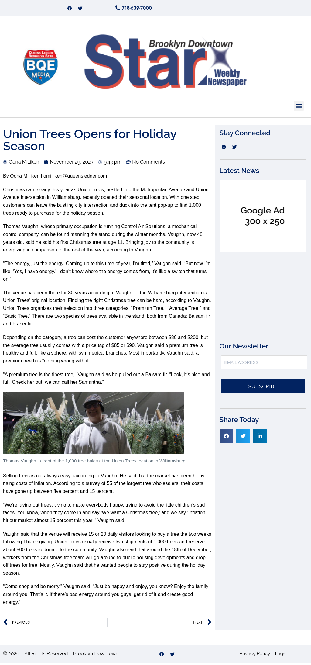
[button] (299, 107)
